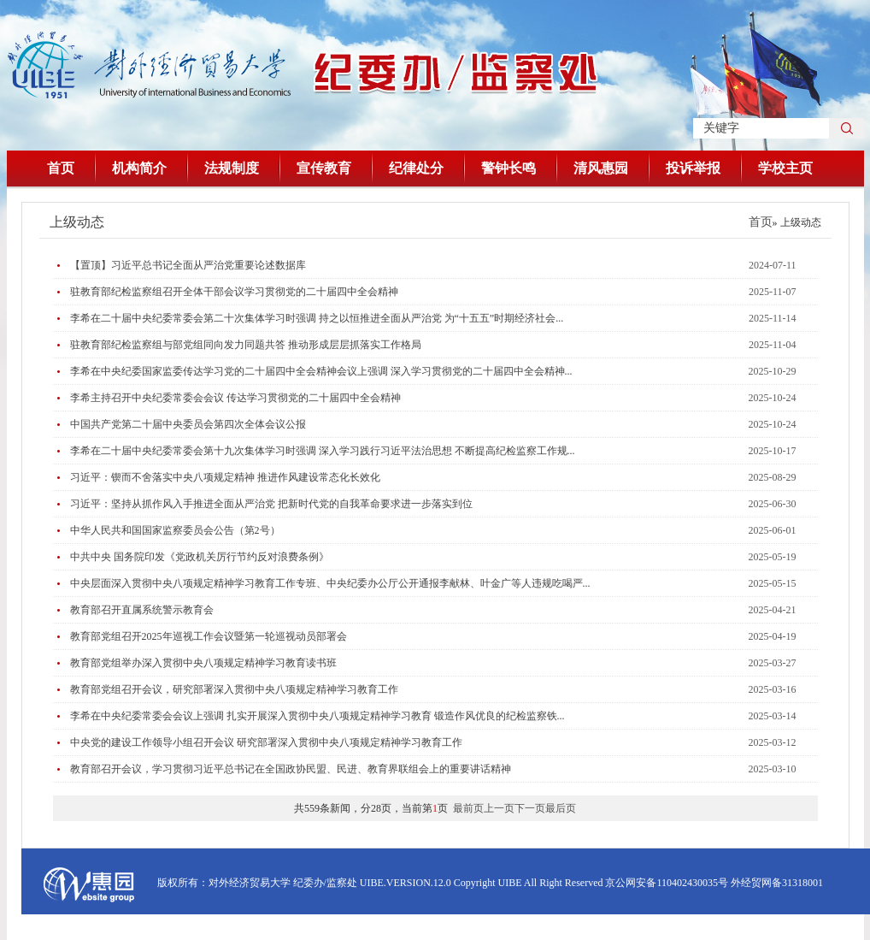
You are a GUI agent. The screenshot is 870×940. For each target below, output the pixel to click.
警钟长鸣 (508, 168)
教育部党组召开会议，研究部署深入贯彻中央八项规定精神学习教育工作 (234, 689)
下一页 (529, 808)
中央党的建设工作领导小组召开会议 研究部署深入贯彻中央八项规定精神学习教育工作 (266, 742)
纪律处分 (416, 168)
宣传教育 (324, 168)
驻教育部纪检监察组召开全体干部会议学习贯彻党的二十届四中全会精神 (234, 292)
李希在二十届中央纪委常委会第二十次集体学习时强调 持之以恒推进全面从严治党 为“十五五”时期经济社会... (317, 318)
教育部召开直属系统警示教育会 (142, 610)
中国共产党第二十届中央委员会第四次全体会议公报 (188, 424)
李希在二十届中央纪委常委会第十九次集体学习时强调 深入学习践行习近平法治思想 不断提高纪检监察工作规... (322, 451)
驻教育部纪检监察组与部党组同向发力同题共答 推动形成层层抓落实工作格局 (245, 345)
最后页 (560, 808)
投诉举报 (693, 168)
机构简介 (139, 168)
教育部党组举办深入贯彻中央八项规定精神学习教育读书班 (203, 663)
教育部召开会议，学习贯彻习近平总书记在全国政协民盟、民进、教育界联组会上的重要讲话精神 (290, 769)
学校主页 (785, 168)
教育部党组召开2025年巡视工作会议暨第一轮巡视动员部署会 (208, 636)
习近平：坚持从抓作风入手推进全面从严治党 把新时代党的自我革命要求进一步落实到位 (271, 504)
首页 (60, 168)
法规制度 (231, 168)
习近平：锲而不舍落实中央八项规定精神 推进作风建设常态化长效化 (225, 477)
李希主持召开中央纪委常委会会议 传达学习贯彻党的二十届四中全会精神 (235, 398)
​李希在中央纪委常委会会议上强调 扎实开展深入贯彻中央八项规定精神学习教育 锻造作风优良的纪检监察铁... (317, 716)
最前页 (468, 808)
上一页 (499, 808)
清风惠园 (600, 168)
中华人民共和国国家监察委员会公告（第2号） (175, 530)
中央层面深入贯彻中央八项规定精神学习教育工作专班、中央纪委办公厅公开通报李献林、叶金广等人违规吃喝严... (330, 583)
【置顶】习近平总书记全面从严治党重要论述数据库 (188, 265)
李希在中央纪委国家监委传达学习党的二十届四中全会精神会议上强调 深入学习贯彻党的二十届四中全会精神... (321, 371)
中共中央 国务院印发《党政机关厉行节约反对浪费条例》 (199, 557)
